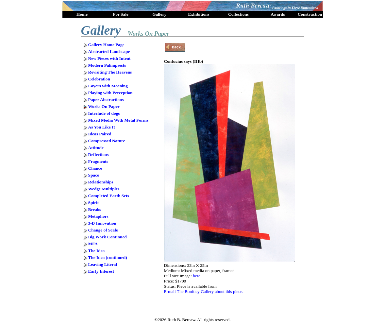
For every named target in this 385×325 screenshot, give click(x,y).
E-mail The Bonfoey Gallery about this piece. (203, 291)
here (196, 275)
